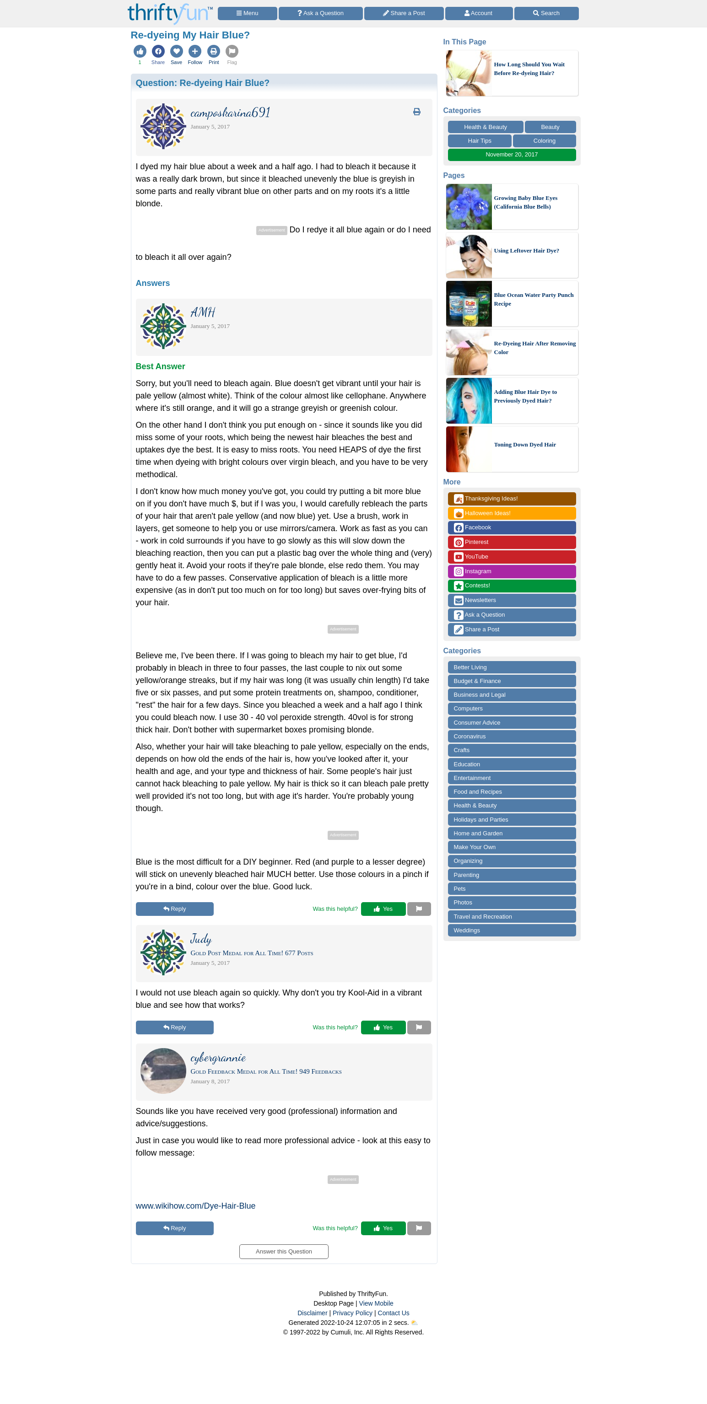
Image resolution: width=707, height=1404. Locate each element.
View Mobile (376, 1303)
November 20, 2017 (512, 154)
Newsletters (475, 600)
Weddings (467, 930)
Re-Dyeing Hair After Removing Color (535, 348)
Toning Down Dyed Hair (525, 444)
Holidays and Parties (481, 819)
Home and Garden (478, 833)
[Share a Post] (404, 13)
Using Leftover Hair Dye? (527, 250)
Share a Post (477, 630)
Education (467, 764)
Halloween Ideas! (482, 513)
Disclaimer (312, 1313)
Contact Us (394, 1313)
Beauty (550, 127)
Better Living (470, 667)
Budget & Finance (477, 681)
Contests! (472, 586)
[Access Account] (479, 13)
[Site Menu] (247, 13)
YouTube (471, 557)
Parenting (467, 874)
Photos (463, 902)
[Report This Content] (419, 909)
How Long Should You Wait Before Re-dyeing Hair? (529, 69)
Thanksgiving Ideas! (486, 499)
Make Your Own (475, 847)
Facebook (472, 528)
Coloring (545, 140)
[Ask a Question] (321, 13)
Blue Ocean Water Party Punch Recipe (534, 299)
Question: (203, 83)
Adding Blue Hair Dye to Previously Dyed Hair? (525, 396)
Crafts (462, 750)
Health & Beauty (485, 127)
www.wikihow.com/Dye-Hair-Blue (196, 1205)
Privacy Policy (352, 1313)
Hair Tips (479, 140)
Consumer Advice (477, 722)
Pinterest (471, 542)
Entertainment (472, 778)
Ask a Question (479, 615)
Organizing (468, 860)
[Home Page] (170, 5)
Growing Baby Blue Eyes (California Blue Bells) (526, 202)
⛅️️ (414, 1322)
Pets (460, 888)
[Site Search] (546, 13)
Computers (468, 708)
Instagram (472, 571)
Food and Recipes (478, 791)
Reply (174, 908)
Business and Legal (480, 694)
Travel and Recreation (483, 916)
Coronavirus (470, 736)
